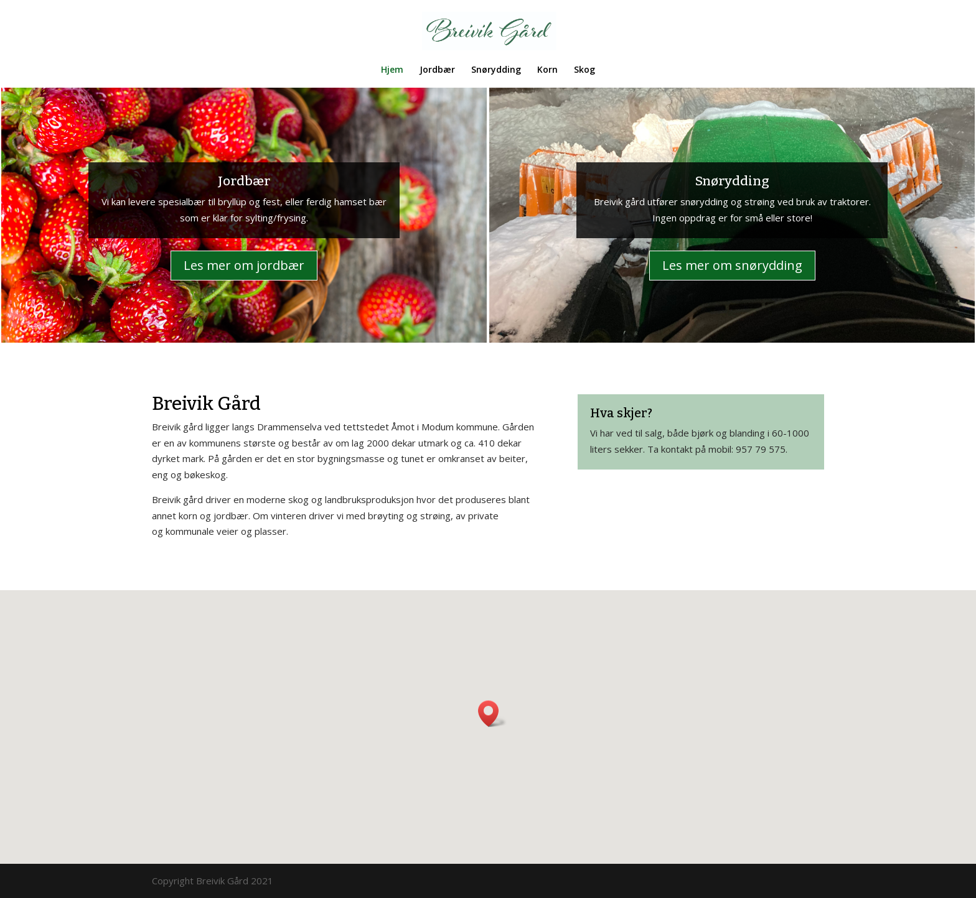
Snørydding (496, 70)
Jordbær (437, 70)
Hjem (392, 70)
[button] (492, 713)
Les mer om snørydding (732, 265)
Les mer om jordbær (244, 265)
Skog (584, 70)
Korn (547, 70)
